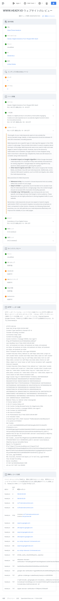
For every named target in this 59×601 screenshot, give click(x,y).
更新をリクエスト (48, 16)
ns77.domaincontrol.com (25, 503)
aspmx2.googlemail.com (25, 532)
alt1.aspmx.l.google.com (25, 528)
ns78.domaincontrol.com (25, 508)
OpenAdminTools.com (27, 598)
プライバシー (11, 598)
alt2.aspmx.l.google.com (25, 537)
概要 (4, 598)
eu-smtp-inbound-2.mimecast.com (29, 550)
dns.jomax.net (26, 516)
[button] (31, 106)
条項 (17, 598)
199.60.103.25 (21, 498)
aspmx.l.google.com (23, 523)
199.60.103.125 (21, 494)
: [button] (9, 102)
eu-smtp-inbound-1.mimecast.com (28, 541)
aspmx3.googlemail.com (25, 546)
